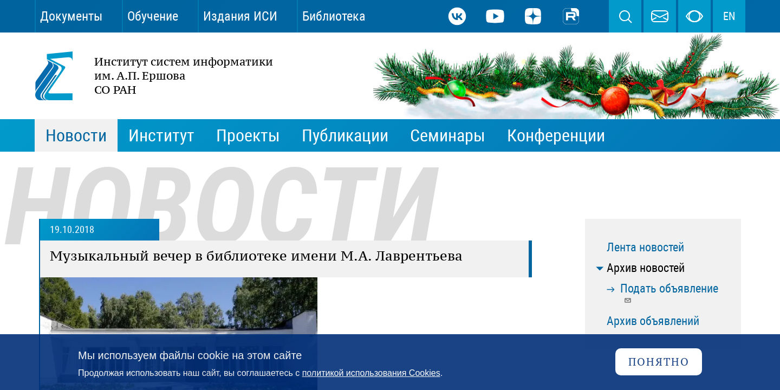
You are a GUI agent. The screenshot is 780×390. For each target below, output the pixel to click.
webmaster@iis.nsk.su (660, 16)
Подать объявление (669, 293)
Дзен (533, 16)
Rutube (571, 16)
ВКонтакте (457, 16)
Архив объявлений (653, 321)
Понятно (659, 361)
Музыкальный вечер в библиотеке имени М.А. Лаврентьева (256, 255)
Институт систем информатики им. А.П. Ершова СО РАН (148, 76)
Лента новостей (645, 247)
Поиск (625, 16)
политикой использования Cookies (371, 373)
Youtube (495, 16)
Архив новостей (646, 268)
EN (729, 16)
